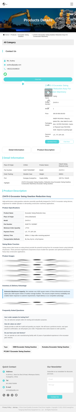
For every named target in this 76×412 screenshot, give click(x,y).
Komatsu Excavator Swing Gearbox (55, 347)
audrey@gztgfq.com (14, 65)
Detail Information (16, 150)
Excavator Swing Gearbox (23, 35)
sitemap (15, 407)
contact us (55, 397)
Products (13, 35)
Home (7, 35)
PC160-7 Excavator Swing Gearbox (17, 351)
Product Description (46, 150)
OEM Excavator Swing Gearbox (25, 347)
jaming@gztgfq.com (12, 390)
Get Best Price (52, 141)
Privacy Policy (6, 407)
